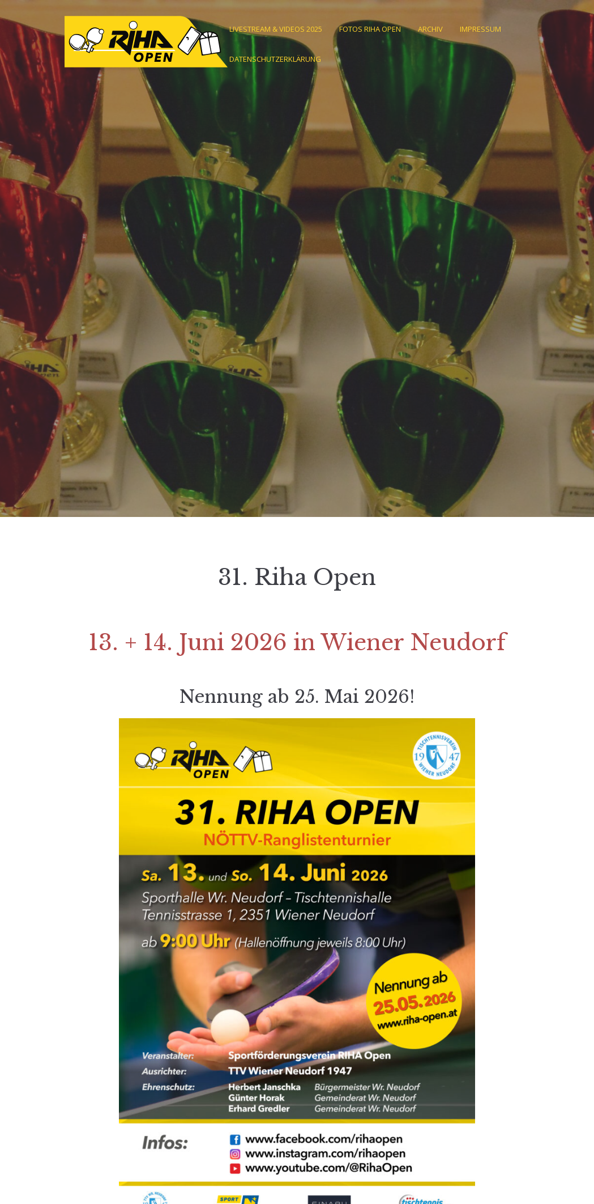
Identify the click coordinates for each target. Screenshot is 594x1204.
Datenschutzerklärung (275, 59)
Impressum (480, 29)
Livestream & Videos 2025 (275, 29)
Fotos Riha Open (370, 29)
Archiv (430, 29)
